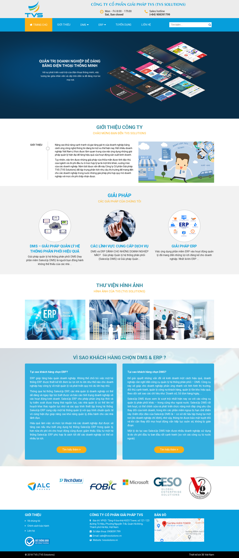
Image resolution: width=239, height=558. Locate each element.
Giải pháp (119, 195)
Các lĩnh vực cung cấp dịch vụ (119, 246)
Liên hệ (146, 24)
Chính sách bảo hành (38, 525)
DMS (83, 24)
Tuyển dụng (123, 24)
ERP (100, 24)
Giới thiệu (63, 24)
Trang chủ (40, 24)
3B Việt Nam (207, 554)
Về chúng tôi (33, 521)
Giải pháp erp (184, 246)
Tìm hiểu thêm (71, 449)
